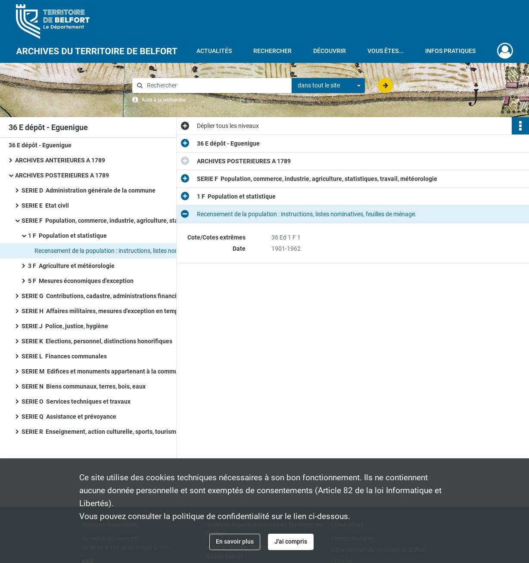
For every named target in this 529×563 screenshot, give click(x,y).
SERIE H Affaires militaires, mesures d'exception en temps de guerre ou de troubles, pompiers (108, 311)
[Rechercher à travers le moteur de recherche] (216, 85)
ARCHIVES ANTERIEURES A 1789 (60, 160)
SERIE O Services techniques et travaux (76, 401)
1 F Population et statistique (67, 235)
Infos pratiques (450, 50)
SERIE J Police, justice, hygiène (65, 326)
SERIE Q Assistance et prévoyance (69, 416)
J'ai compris (290, 541)
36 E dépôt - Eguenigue (40, 145)
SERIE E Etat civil (45, 205)
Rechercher (272, 50)
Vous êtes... (385, 50)
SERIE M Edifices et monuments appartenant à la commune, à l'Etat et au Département (108, 371)
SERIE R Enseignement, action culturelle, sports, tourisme (101, 431)
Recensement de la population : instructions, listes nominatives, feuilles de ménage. (120, 250)
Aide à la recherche (164, 100)
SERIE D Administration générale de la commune (89, 190)
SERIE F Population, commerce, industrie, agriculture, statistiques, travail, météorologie (108, 220)
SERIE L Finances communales (64, 356)
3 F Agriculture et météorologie (71, 265)
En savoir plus (235, 541)
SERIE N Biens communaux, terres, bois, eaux (84, 386)
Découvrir (329, 50)
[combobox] (328, 85)
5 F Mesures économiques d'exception (81, 280)
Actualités (214, 50)
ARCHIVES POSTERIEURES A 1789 (62, 175)
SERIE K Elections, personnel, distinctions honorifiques (97, 341)
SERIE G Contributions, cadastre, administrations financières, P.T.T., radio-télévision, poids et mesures (108, 295)
